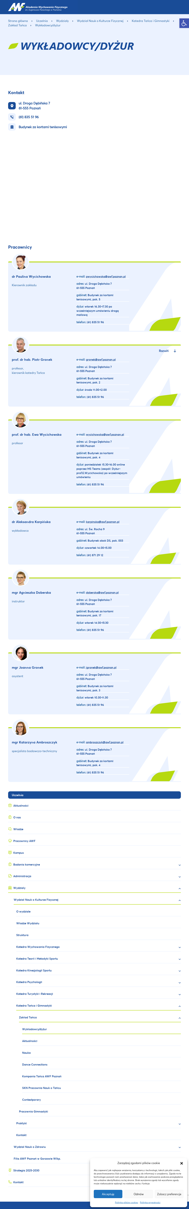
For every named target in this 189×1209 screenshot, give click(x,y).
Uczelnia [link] (42, 21)
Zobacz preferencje (169, 1194)
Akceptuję (108, 1194)
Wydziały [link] (62, 21)
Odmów (139, 1194)
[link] (184, 23)
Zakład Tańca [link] (17, 25)
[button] (181, 1163)
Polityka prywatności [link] (150, 1202)
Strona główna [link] (18, 21)
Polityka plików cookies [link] (126, 1202)
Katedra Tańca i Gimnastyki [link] (150, 21)
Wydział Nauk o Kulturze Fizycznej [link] (100, 21)
